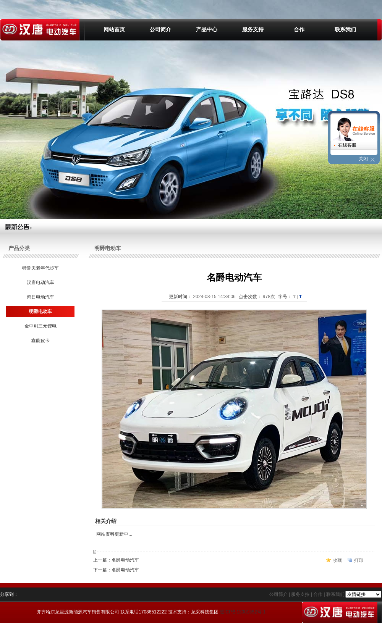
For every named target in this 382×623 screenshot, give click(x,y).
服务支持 (253, 29)
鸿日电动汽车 (40, 297)
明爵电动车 (40, 311)
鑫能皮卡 (40, 340)
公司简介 (160, 29)
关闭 (363, 158)
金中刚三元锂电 (40, 326)
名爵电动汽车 (125, 560)
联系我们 (345, 29)
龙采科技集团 (205, 612)
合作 (299, 29)
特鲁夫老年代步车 (40, 268)
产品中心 (206, 29)
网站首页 (114, 29)
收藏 (337, 560)
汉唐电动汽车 (40, 282)
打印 (358, 560)
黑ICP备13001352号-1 (242, 612)
